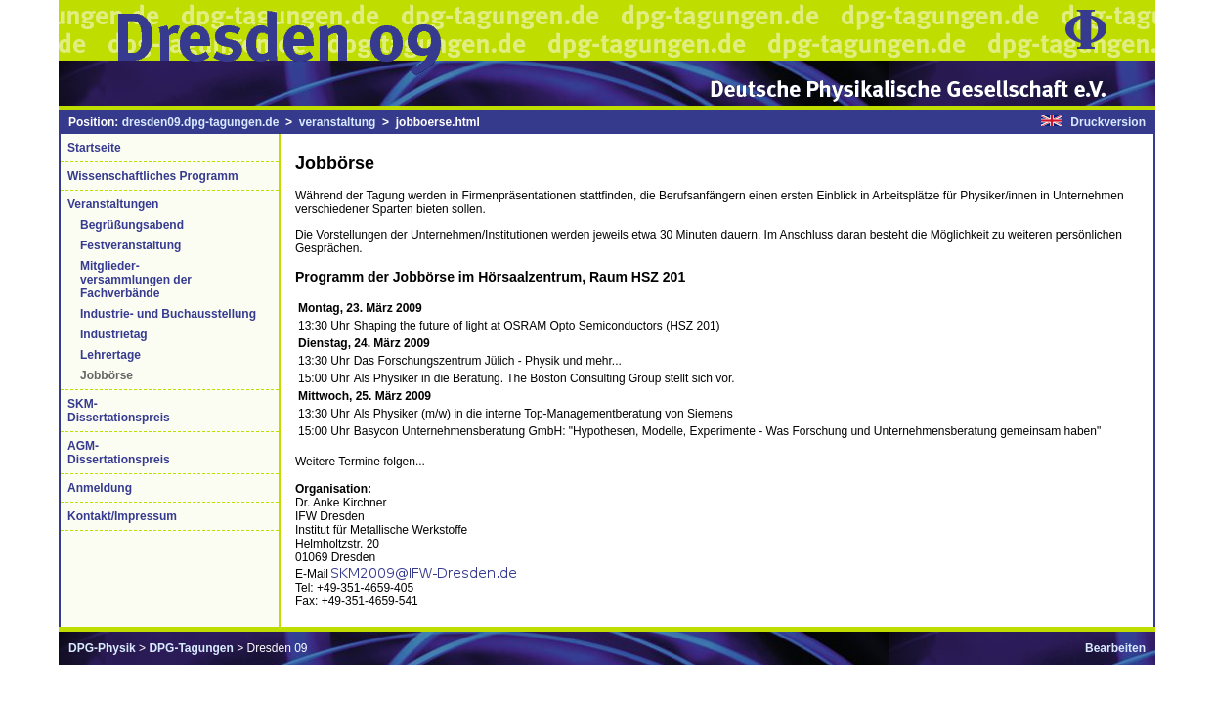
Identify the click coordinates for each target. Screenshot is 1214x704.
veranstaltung (337, 122)
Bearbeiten (1115, 648)
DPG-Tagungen (191, 648)
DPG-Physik (102, 648)
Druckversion (1108, 122)
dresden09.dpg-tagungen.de (201, 122)
